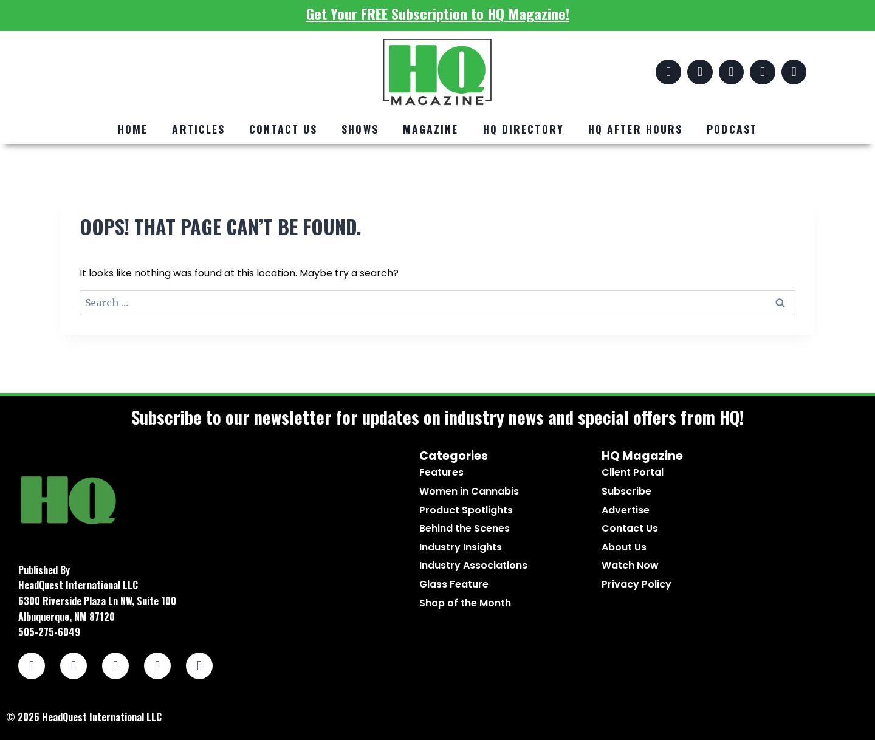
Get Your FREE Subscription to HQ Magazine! (437, 13)
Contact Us (283, 129)
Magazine (431, 129)
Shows (360, 129)
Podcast (732, 129)
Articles (198, 129)
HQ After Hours (635, 129)
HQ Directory (523, 129)
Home (133, 129)
